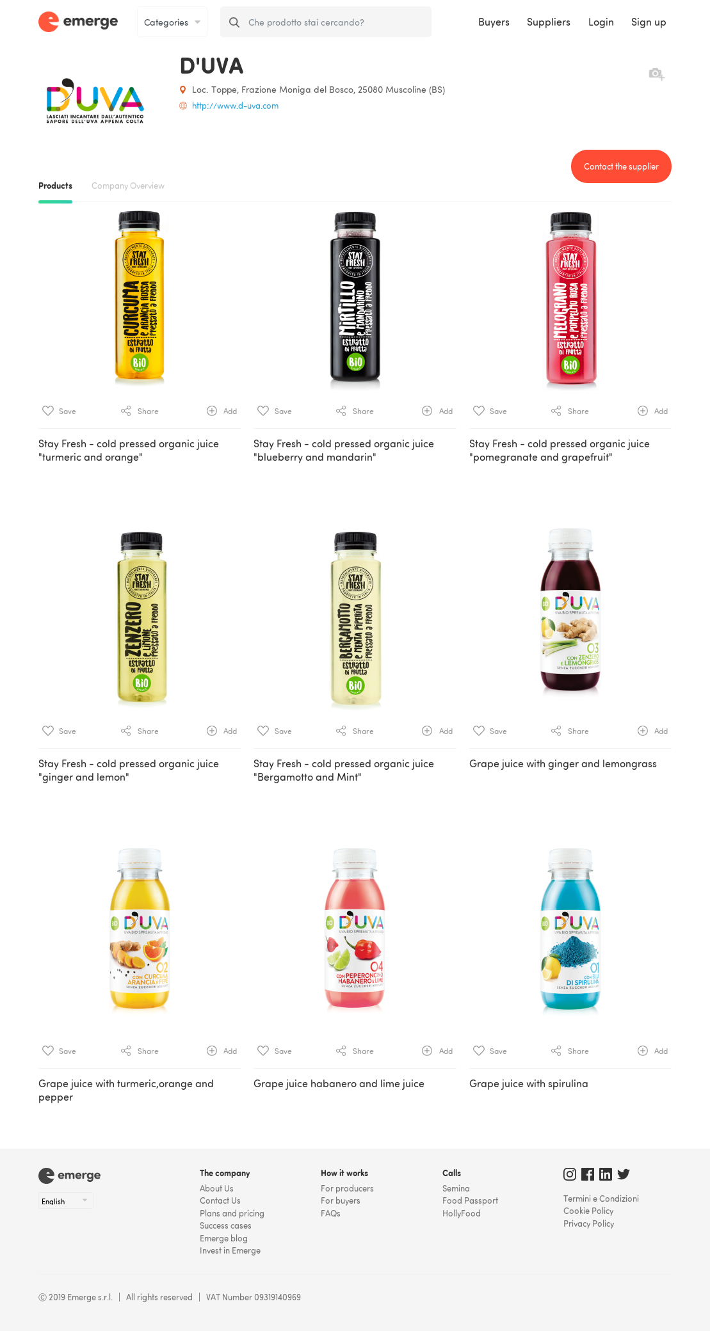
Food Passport (470, 1200)
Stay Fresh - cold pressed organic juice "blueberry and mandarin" (344, 450)
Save (59, 410)
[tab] (355, 653)
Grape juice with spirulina (528, 1083)
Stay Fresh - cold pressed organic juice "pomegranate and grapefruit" (559, 450)
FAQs (331, 1213)
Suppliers (548, 21)
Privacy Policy (588, 1223)
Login (601, 21)
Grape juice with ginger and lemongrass (563, 763)
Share (140, 410)
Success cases (226, 1225)
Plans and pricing (232, 1213)
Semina (456, 1188)
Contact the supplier (621, 166)
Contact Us (220, 1200)
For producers (347, 1188)
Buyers (494, 21)
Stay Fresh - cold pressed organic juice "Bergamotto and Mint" (344, 770)
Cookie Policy (588, 1211)
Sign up (648, 21)
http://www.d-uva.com (235, 105)
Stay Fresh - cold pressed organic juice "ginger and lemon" (128, 770)
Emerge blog (224, 1238)
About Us (217, 1188)
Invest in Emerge (230, 1250)
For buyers (340, 1200)
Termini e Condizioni (601, 1198)
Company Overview (128, 185)
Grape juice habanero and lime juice (339, 1083)
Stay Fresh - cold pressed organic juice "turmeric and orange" (128, 450)
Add (222, 410)
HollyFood (461, 1213)
